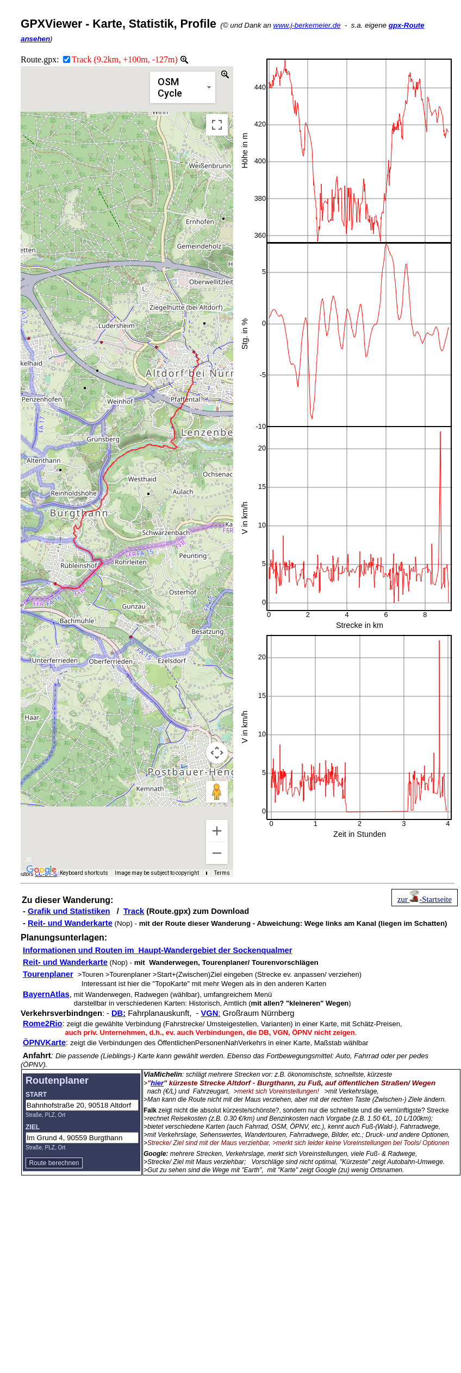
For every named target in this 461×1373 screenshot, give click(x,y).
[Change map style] (182, 87)
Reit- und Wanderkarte (70, 923)
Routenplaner (57, 1080)
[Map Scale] (207, 873)
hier (157, 1083)
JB (28, 860)
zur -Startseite (424, 899)
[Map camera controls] (217, 753)
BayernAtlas (46, 994)
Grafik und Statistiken (69, 911)
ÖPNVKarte (44, 1042)
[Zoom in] (217, 831)
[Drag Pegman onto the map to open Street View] (217, 792)
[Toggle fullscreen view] (217, 125)
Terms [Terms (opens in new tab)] (222, 873)
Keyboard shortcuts (87, 873)
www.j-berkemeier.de (307, 25)
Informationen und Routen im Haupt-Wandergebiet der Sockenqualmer (157, 950)
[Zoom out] (217, 853)
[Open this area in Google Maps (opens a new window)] (41, 870)
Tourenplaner (48, 974)
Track (133, 911)
